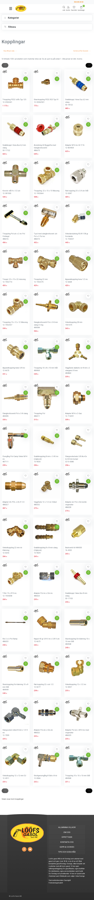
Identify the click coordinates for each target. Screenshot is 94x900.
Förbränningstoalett (56, 883)
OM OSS (66, 832)
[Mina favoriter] (74, 8)
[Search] (64, 8)
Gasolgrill (67, 880)
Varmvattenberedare (56, 880)
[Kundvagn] (81, 8)
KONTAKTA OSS (66, 842)
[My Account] (68, 8)
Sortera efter (82, 51)
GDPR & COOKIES (67, 847)
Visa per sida (10, 51)
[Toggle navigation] (10, 8)
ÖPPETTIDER (67, 837)
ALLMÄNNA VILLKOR (67, 827)
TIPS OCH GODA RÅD (67, 852)
